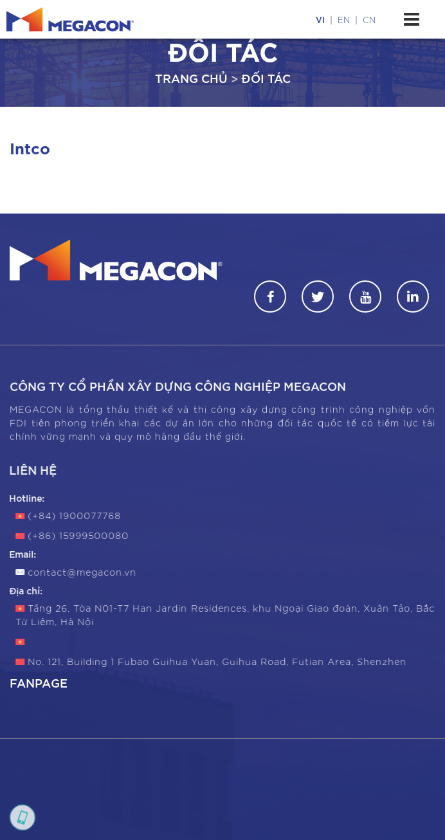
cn (369, 19)
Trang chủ (191, 77)
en (344, 19)
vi (320, 19)
